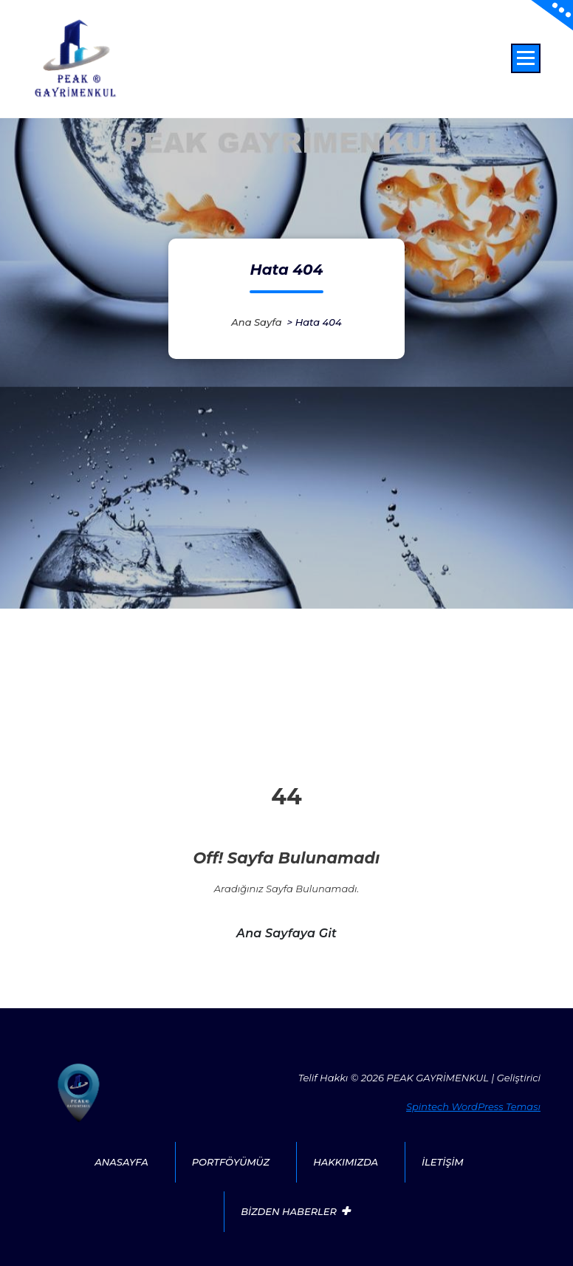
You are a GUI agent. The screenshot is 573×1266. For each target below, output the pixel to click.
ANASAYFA (121, 1162)
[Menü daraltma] (526, 58)
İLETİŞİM (443, 1162)
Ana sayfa (256, 322)
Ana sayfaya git (286, 933)
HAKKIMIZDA (345, 1162)
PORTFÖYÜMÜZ (231, 1162)
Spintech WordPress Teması (473, 1106)
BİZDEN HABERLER (289, 1211)
